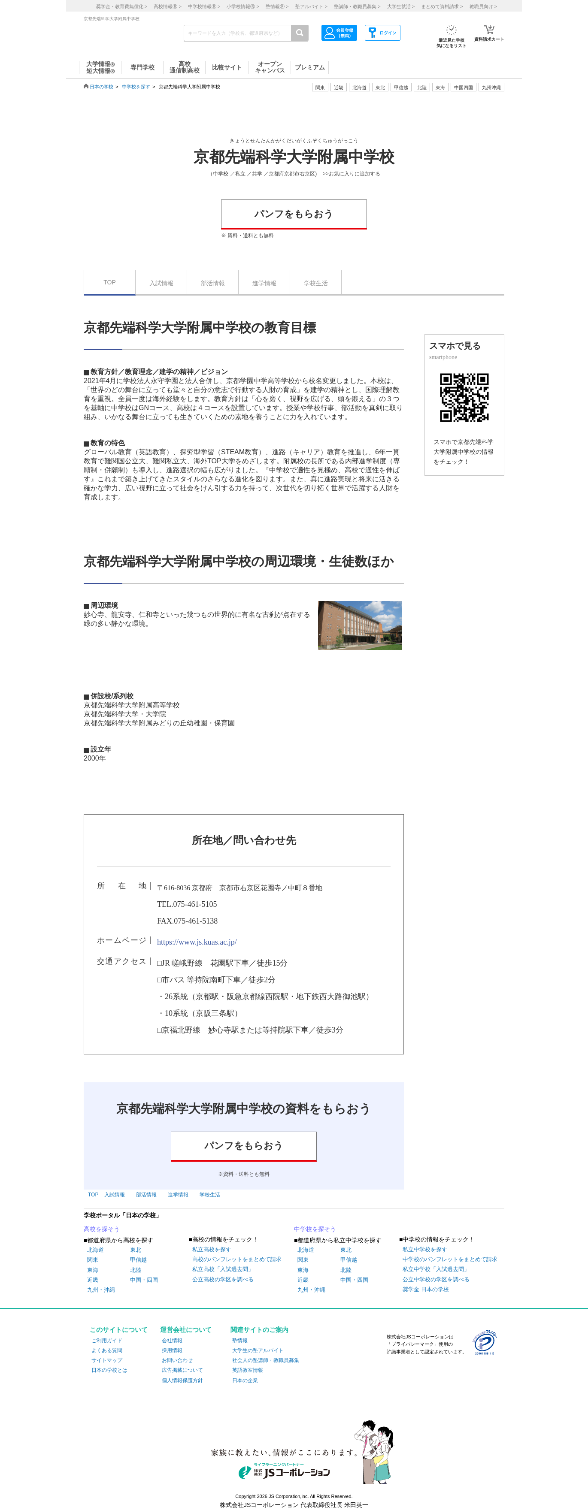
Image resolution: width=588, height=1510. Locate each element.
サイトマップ (106, 1360)
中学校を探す (136, 86)
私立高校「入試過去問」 (223, 1269)
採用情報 (172, 1350)
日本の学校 (101, 86)
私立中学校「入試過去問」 (436, 1269)
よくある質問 (106, 1350)
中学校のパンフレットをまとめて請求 (450, 1259)
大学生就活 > (401, 6)
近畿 (92, 1280)
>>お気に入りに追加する (351, 174)
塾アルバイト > (311, 6)
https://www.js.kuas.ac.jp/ (197, 942)
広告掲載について (182, 1370)
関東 (92, 1259)
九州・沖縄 (101, 1290)
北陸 (135, 1270)
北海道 (359, 87)
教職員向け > (483, 6)
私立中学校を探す (425, 1249)
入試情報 (161, 283)
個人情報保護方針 (182, 1380)
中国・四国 (144, 1280)
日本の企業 (245, 1380)
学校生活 (316, 283)
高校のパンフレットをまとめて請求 (237, 1259)
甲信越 (138, 1259)
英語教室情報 (247, 1370)
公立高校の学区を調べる (223, 1279)
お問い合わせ (177, 1360)
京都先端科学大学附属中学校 (294, 157)
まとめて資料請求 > (442, 6)
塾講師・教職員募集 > (357, 6)
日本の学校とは (109, 1370)
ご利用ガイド (106, 1341)
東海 (92, 1270)
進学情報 (264, 283)
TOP (109, 282)
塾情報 (240, 1341)
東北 (135, 1250)
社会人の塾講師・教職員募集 (265, 1360)
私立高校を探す (211, 1249)
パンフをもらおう (294, 213)
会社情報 (172, 1341)
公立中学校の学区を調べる (436, 1279)
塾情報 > (277, 6)
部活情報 (213, 283)
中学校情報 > (204, 6)
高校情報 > (167, 6)
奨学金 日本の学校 (426, 1289)
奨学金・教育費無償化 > (121, 6)
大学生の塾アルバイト (258, 1350)
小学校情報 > (243, 6)
